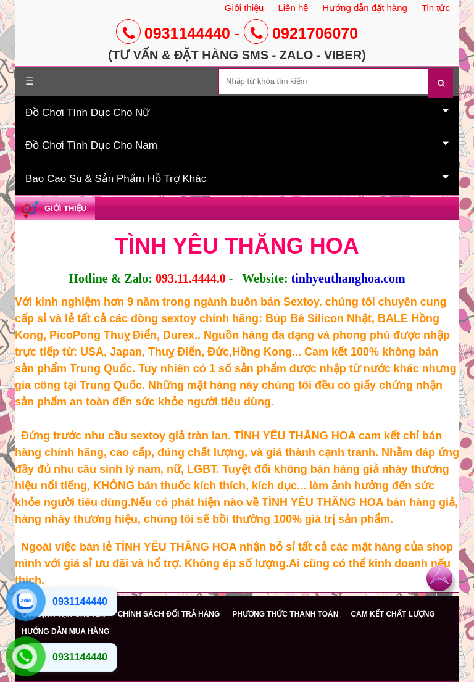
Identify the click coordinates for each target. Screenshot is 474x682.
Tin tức (436, 7)
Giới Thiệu (65, 208)
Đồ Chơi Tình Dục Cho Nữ (237, 112)
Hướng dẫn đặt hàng (364, 7)
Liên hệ (293, 7)
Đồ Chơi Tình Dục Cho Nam (237, 144)
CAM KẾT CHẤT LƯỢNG (392, 614)
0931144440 (173, 33)
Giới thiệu (244, 7)
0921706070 (301, 33)
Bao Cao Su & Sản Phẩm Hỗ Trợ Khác (237, 178)
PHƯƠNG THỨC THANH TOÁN (285, 614)
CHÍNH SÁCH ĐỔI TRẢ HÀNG (169, 614)
